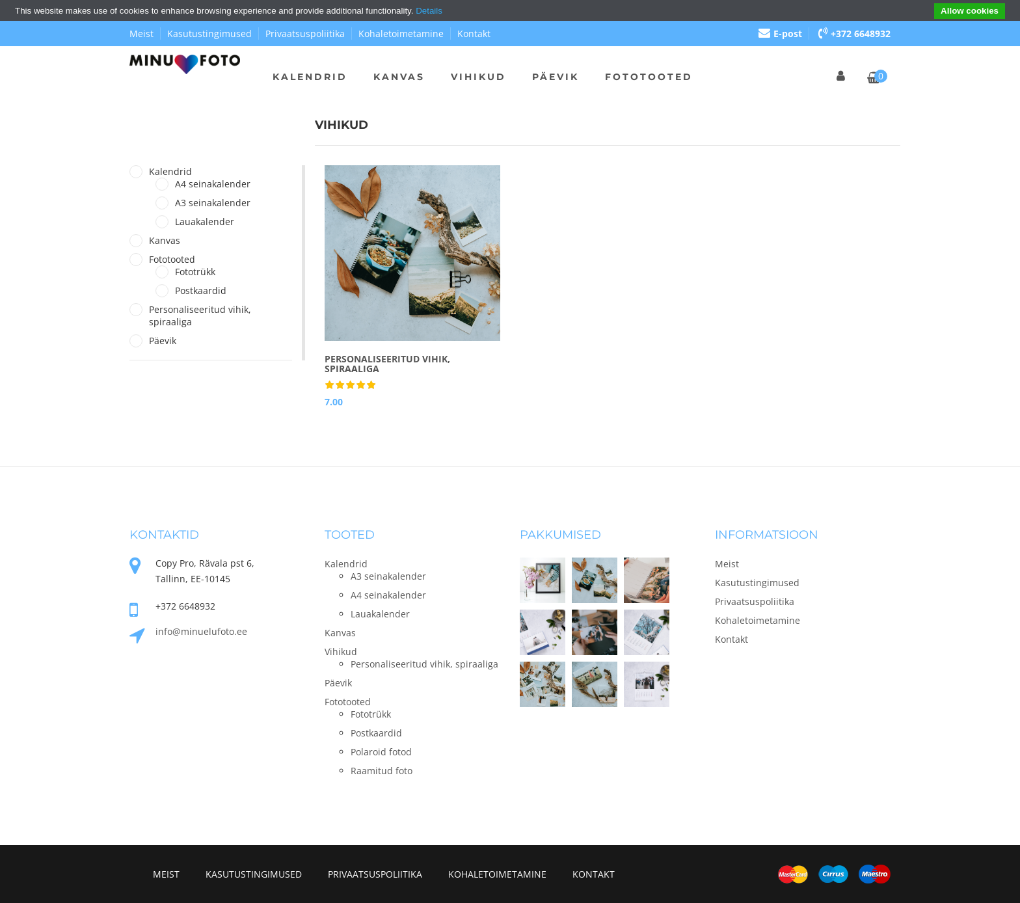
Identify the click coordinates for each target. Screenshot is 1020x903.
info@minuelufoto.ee (201, 631)
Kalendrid (310, 77)
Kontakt (473, 33)
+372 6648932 (854, 33)
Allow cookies (970, 11)
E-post (780, 33)
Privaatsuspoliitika (305, 33)
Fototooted (649, 77)
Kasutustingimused (209, 33)
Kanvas (399, 77)
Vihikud (478, 77)
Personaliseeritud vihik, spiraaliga (200, 315)
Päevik (555, 77)
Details (429, 11)
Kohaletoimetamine (401, 33)
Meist (141, 33)
